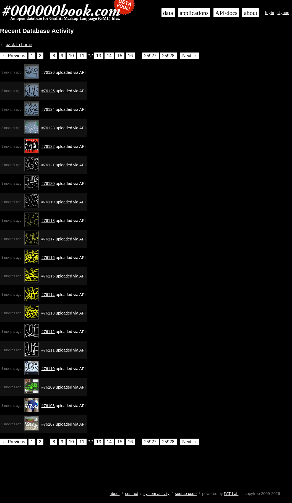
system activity (157, 493)
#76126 (48, 72)
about (250, 13)
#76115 (48, 276)
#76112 (48, 331)
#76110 (48, 368)
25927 (150, 55)
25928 (168, 55)
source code (186, 493)
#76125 (48, 91)
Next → (189, 55)
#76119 (48, 202)
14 (109, 55)
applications (194, 13)
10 (71, 55)
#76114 (48, 294)
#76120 (48, 183)
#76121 (48, 165)
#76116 (48, 257)
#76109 (48, 387)
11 (81, 55)
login (269, 12)
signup (283, 12)
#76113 (48, 313)
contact (131, 493)
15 (119, 55)
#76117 (48, 239)
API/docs (226, 13)
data (168, 13)
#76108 (48, 406)
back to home (19, 44)
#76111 (48, 350)
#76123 (48, 128)
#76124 (48, 109)
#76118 (48, 220)
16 (130, 55)
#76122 (48, 146)
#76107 (48, 424)
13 (98, 55)
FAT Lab (231, 493)
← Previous (13, 55)
